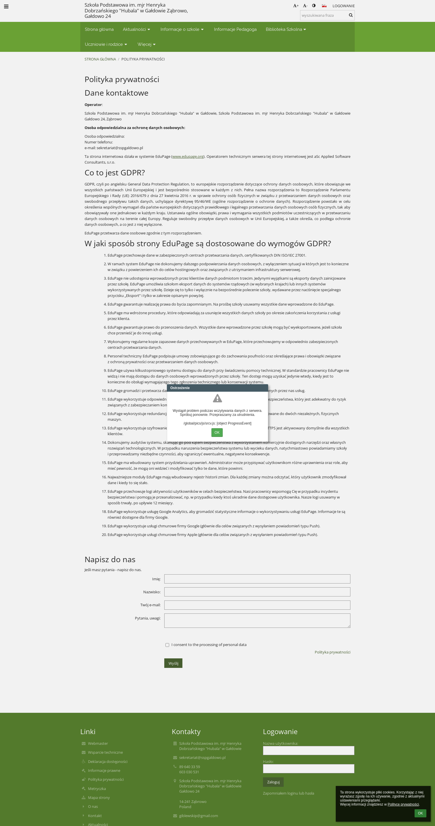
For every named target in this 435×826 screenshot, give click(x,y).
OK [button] (420, 813)
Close (263, 388)
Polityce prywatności (403, 804)
